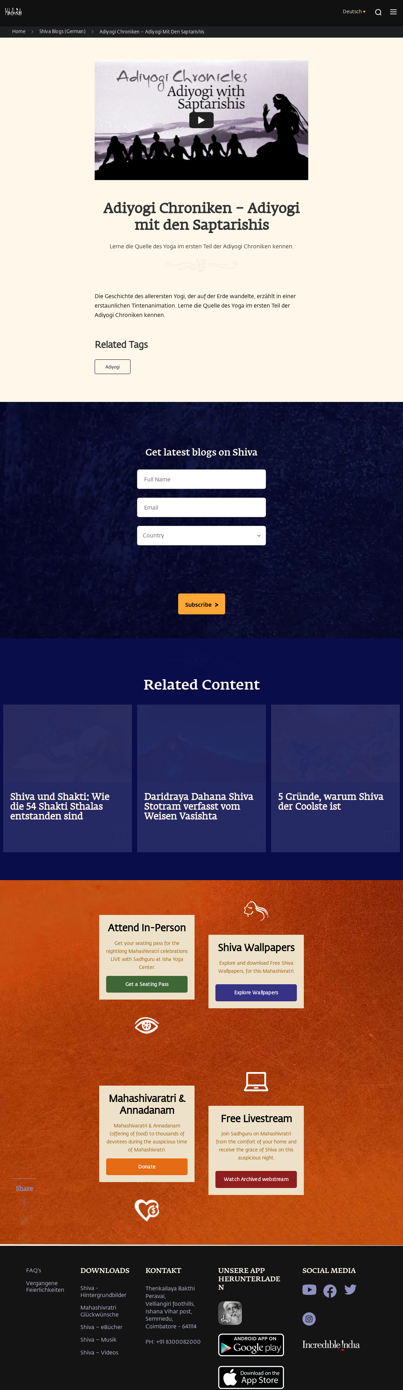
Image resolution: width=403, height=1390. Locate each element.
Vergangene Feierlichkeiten (45, 1286)
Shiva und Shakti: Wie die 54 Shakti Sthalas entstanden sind (59, 807)
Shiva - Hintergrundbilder (103, 1291)
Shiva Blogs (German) (62, 31)
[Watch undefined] (201, 120)
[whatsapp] (24, 1242)
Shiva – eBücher (101, 1326)
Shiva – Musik (98, 1339)
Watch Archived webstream (256, 1179)
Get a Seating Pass (147, 984)
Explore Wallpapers (256, 992)
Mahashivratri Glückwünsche (99, 1311)
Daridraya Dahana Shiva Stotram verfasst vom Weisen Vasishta (198, 807)
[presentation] (201, 571)
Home (18, 31)
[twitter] (24, 1224)
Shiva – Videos (99, 1352)
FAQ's (33, 1270)
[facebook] (24, 1205)
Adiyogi (112, 367)
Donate (147, 1166)
